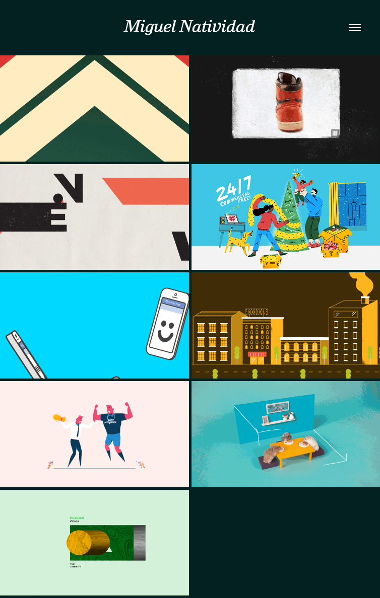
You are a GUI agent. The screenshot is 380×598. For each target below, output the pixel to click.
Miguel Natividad (190, 26)
